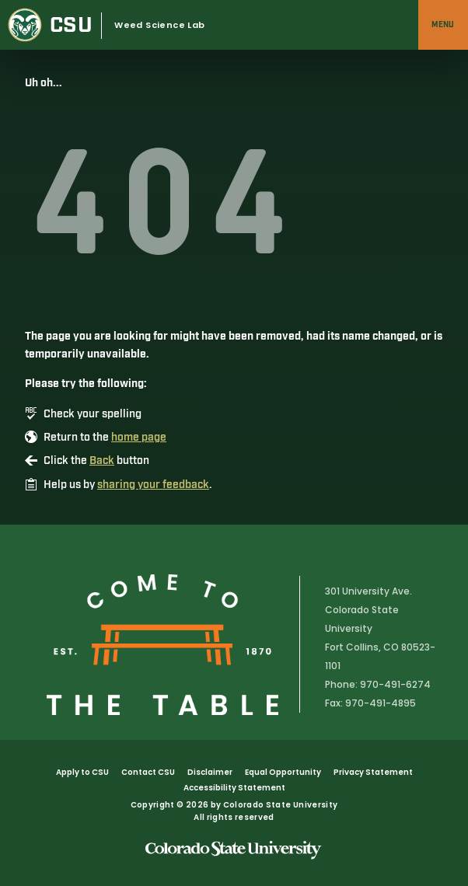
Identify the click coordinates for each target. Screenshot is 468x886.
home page (138, 438)
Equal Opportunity (283, 772)
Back (101, 461)
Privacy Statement (373, 772)
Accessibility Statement (234, 788)
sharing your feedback (153, 485)
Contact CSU (148, 772)
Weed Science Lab (159, 25)
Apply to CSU (82, 772)
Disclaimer (209, 772)
